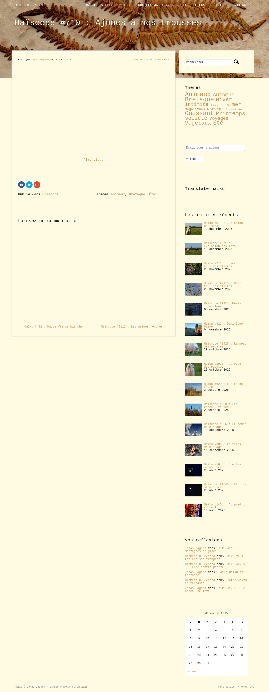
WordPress (247, 686)
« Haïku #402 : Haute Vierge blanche (52, 326)
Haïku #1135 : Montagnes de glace (212, 550)
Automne (224, 95)
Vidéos (107, 5)
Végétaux (198, 123)
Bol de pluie (31, 5)
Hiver (224, 100)
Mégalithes (195, 109)
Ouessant (199, 113)
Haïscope (50, 194)
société (196, 118)
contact (241, 5)
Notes (125, 5)
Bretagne (137, 194)
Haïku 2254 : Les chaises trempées (216, 558)
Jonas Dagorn (40, 59)
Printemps (230, 114)
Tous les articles (153, 5)
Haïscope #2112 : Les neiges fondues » (133, 326)
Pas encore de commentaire (151, 59)
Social (183, 5)
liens (200, 5)
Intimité (196, 104)
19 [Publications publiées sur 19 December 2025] (224, 647)
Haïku (90, 5)
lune (226, 105)
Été (152, 194)
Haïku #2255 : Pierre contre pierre (215, 566)
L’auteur (219, 5)
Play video (93, 160)
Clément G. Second (200, 556)
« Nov (192, 671)
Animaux (118, 194)
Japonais (215, 105)
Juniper (230, 686)
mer (236, 104)
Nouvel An (234, 109)
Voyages (218, 118)
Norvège (215, 109)
